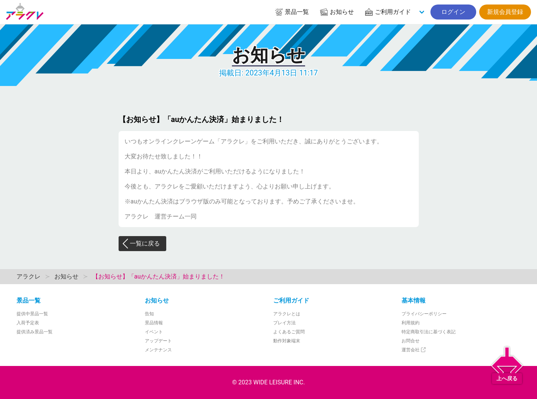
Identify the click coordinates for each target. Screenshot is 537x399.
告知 (149, 313)
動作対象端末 (286, 340)
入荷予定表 (28, 322)
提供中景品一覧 (32, 313)
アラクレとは (286, 313)
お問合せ (411, 340)
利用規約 (411, 322)
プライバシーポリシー (424, 313)
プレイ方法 (284, 322)
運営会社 (414, 349)
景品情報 (154, 322)
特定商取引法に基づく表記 (429, 331)
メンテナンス (158, 349)
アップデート (158, 340)
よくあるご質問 (289, 331)
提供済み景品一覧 (35, 331)
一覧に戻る (141, 243)
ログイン (453, 11)
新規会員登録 (505, 11)
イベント (154, 331)
